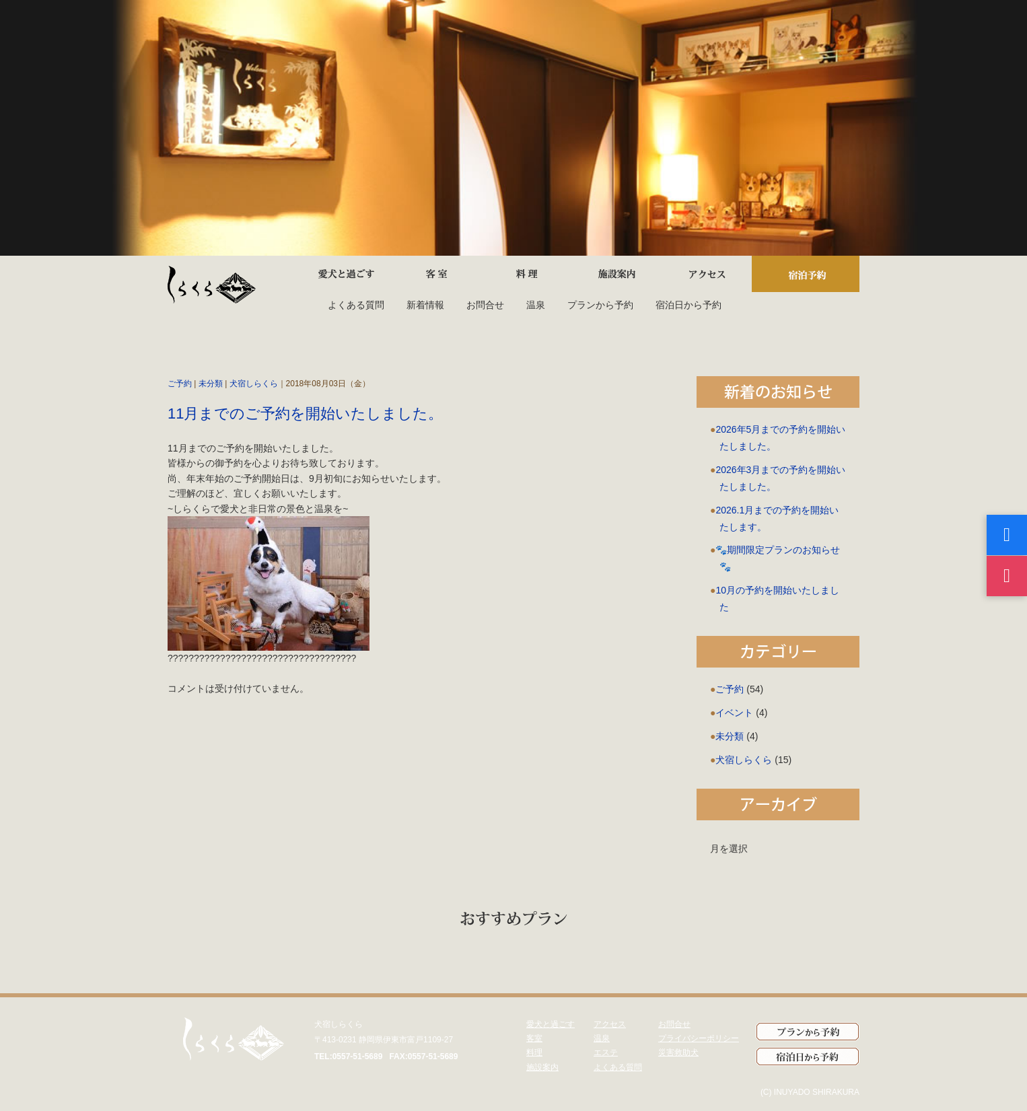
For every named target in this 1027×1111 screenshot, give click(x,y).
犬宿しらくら (253, 383)
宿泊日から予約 (688, 304)
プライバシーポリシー (698, 1038)
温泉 (535, 304)
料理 (534, 1052)
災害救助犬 (678, 1052)
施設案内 (542, 1067)
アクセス (610, 1024)
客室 (534, 1038)
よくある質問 (356, 304)
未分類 (211, 383)
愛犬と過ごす (550, 1024)
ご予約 (180, 383)
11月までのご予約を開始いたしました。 (305, 413)
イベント (734, 712)
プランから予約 (600, 304)
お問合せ (485, 304)
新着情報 (425, 304)
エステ (606, 1052)
